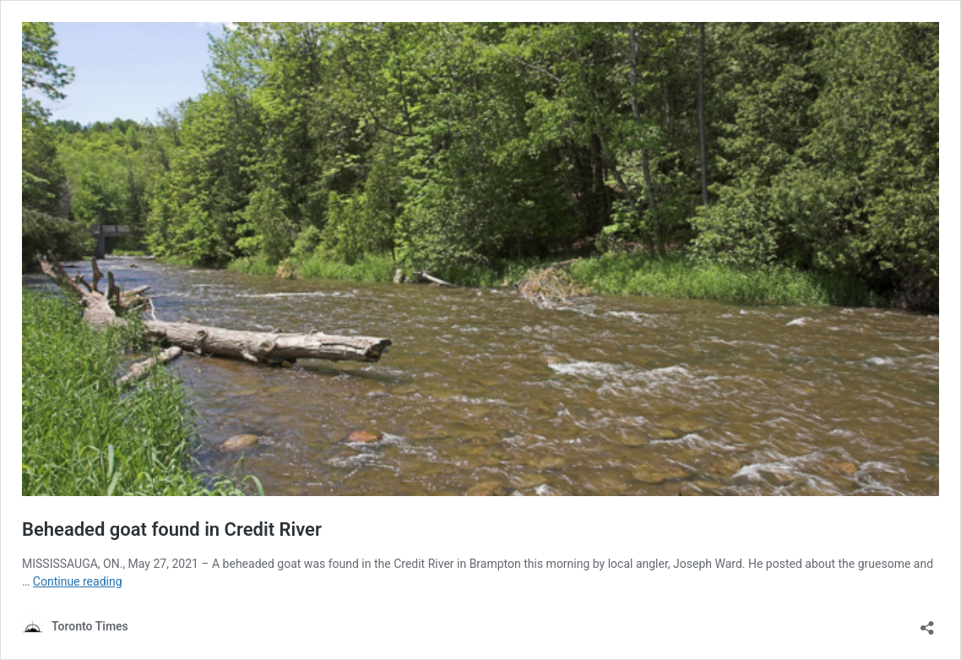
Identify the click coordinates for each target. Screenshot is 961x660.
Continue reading (77, 581)
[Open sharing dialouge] (927, 622)
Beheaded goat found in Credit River (172, 529)
